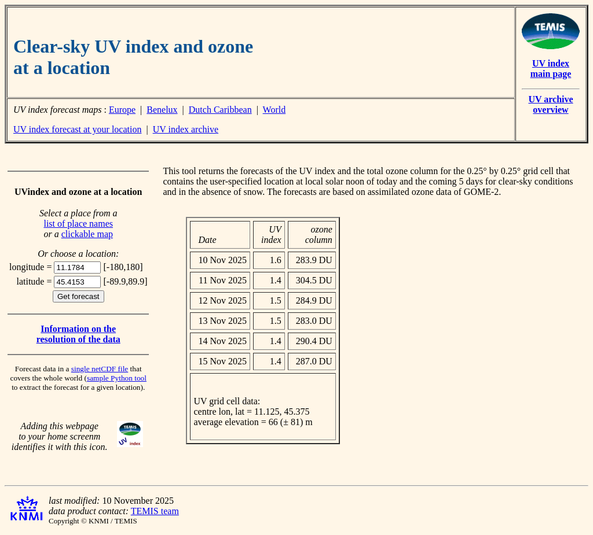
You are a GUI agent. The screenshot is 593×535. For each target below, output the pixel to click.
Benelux (162, 110)
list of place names (78, 223)
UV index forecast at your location (77, 129)
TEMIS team (155, 511)
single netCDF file (99, 368)
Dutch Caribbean (220, 110)
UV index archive (185, 129)
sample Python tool (117, 378)
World (274, 110)
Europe (122, 110)
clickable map (87, 234)
